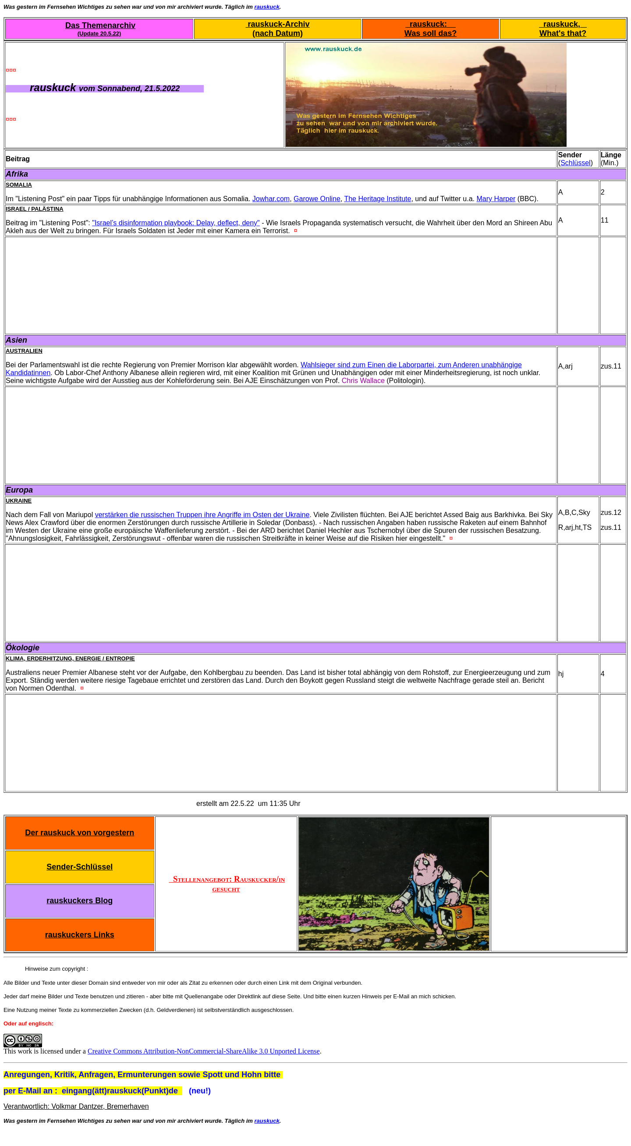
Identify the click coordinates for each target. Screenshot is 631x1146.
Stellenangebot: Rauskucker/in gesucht (227, 883)
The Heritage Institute (377, 198)
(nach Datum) (277, 33)
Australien (24, 351)
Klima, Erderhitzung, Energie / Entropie (70, 658)
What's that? (562, 33)
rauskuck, (563, 24)
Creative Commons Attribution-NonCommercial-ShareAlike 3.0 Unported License (204, 1051)
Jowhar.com (271, 198)
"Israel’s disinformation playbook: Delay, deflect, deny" (176, 223)
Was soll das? (430, 33)
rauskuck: (430, 24)
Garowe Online (317, 198)
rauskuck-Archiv (278, 24)
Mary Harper (496, 198)
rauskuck (267, 7)
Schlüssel (575, 163)
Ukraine (19, 500)
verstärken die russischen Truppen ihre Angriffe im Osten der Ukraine (202, 514)
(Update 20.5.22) (99, 33)
